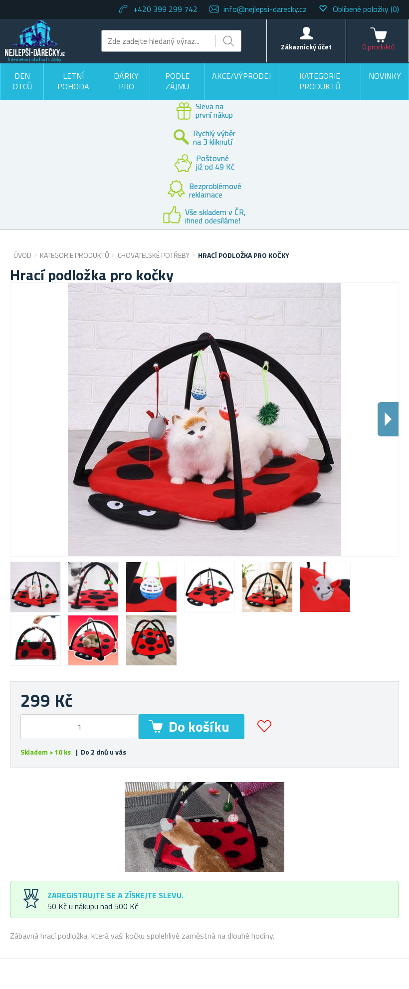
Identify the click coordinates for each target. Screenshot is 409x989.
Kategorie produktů (319, 81)
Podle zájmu (177, 81)
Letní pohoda (73, 81)
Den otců (22, 81)
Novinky (385, 76)
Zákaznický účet (306, 46)
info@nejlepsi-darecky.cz (265, 9)
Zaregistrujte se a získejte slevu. (115, 895)
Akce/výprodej (241, 76)
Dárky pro (126, 81)
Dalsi (388, 419)
